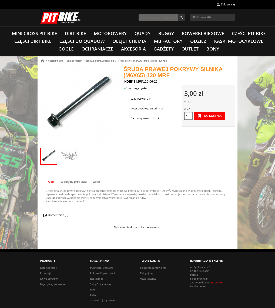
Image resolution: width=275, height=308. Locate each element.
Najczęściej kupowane (53, 284)
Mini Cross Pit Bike (34, 33)
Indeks (129, 81)
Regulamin (96, 278)
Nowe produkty (49, 278)
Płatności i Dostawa (101, 267)
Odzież (198, 41)
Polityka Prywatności (102, 273)
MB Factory (168, 41)
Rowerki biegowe (203, 33)
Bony (212, 49)
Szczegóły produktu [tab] (74, 182)
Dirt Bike (75, 33)
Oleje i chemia (129, 41)
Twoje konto (150, 261)
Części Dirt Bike (33, 41)
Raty (92, 289)
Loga (93, 295)
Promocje (45, 273)
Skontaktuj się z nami (102, 300)
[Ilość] (188, 116)
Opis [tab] (51, 182)
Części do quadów (82, 41)
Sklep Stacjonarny (100, 284)
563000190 (216, 282)
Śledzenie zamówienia (153, 267)
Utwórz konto (148, 278)
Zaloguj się (146, 273)
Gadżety (164, 49)
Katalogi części (48, 267)
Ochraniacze (97, 49)
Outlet (190, 49)
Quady (142, 33)
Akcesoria (133, 49)
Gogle (66, 49)
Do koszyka (209, 116)
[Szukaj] (162, 17)
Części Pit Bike (249, 33)
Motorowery (110, 33)
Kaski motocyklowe (238, 41)
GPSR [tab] (96, 182)
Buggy (166, 33)
